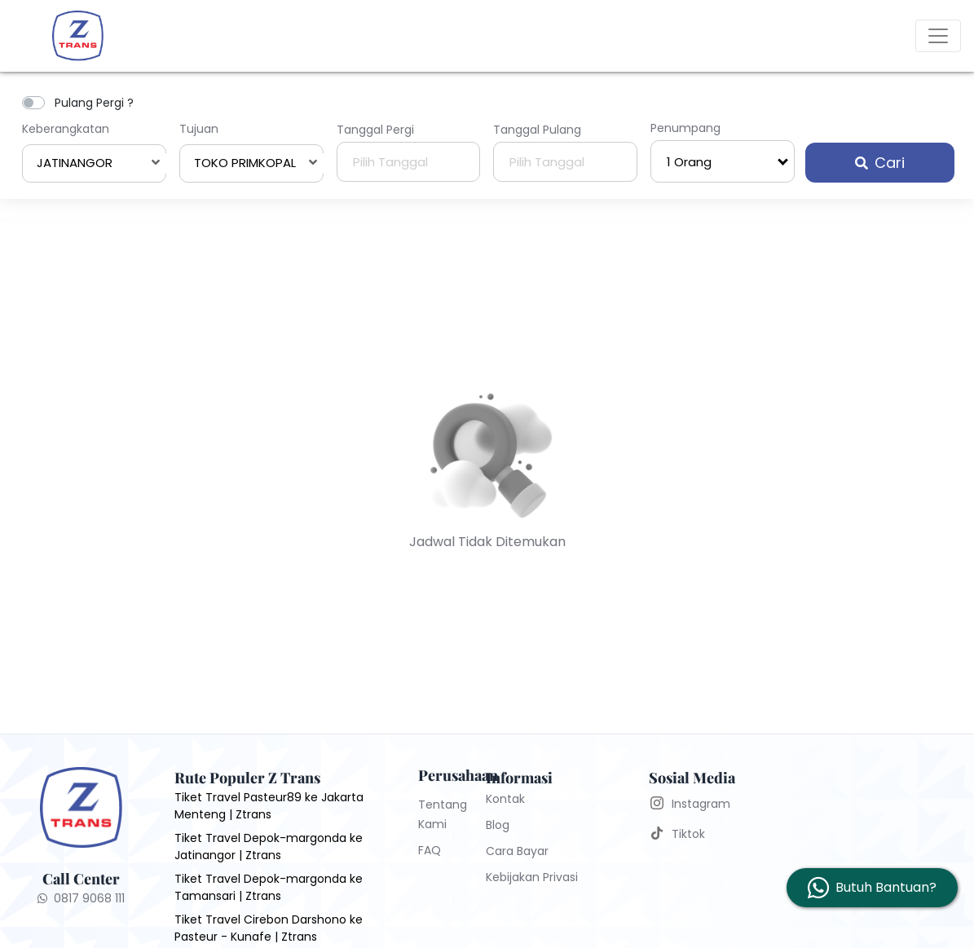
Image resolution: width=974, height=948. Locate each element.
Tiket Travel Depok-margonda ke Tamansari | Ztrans (268, 887)
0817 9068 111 (81, 898)
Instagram (701, 804)
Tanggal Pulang (537, 129)
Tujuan (198, 129)
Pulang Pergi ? (94, 103)
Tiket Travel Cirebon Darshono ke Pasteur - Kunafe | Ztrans (268, 928)
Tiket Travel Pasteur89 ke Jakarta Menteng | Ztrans (269, 805)
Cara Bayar (517, 851)
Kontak (505, 799)
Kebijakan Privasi (532, 877)
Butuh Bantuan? (886, 887)
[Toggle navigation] (938, 36)
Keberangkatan (65, 129)
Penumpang (685, 128)
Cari (880, 162)
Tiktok (688, 834)
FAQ (429, 850)
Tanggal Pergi (375, 129)
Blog (497, 825)
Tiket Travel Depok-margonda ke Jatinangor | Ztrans (268, 846)
